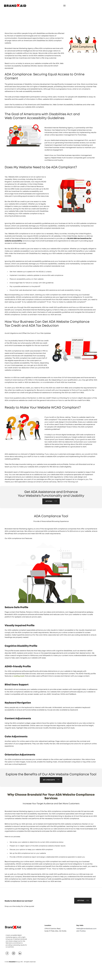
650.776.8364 (81, 941)
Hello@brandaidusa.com (86, 938)
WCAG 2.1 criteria (45, 272)
